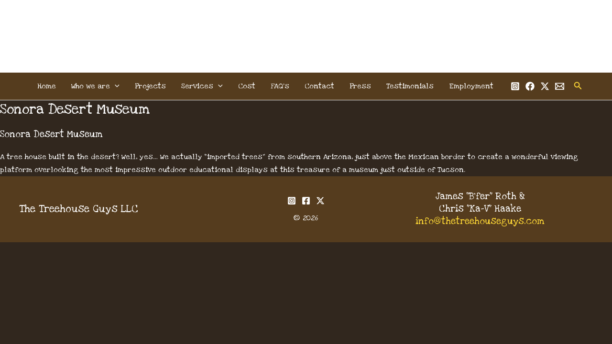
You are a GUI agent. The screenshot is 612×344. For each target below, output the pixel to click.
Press (360, 86)
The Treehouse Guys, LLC (306, 25)
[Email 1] (559, 86)
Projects (150, 86)
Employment (471, 86)
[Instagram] (515, 86)
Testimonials (410, 86)
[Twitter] (544, 86)
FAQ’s (280, 86)
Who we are (95, 86)
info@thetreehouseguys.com (480, 221)
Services (202, 86)
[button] (115, 86)
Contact (319, 86)
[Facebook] (530, 86)
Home (46, 86)
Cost (246, 86)
